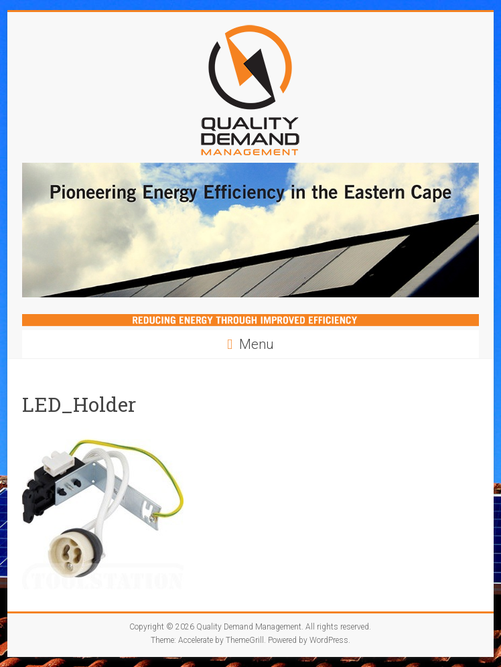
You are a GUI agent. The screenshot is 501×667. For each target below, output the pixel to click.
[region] (250, 230)
